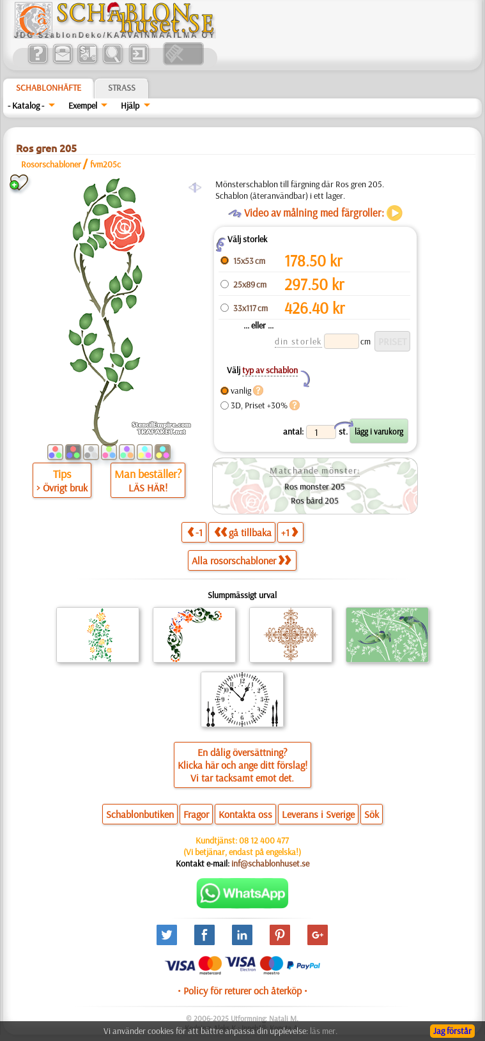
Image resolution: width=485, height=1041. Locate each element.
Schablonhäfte (48, 87)
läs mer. (323, 1031)
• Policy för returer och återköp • (242, 990)
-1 (195, 532)
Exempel (82, 105)
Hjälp (130, 105)
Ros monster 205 (314, 486)
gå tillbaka (243, 532)
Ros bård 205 (315, 500)
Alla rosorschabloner (241, 560)
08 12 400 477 (264, 840)
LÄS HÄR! (147, 487)
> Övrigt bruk (62, 487)
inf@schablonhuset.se (270, 863)
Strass (121, 87)
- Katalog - (26, 105)
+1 (289, 532)
